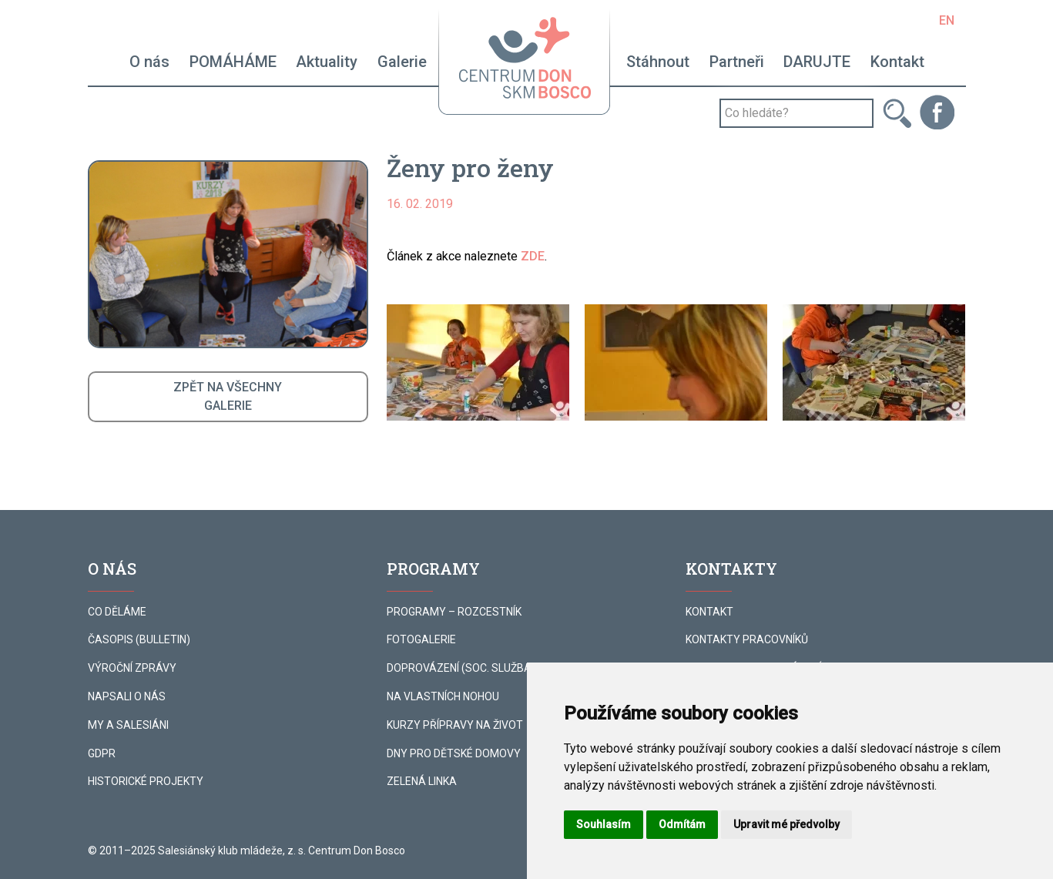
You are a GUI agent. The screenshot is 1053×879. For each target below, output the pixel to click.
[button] (478, 362)
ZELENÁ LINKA (422, 781)
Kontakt (897, 61)
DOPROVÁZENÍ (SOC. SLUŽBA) (461, 668)
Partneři (736, 61)
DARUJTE (816, 61)
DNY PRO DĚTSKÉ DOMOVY (454, 753)
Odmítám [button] (682, 824)
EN (946, 20)
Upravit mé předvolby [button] (786, 824)
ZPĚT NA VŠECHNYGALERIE (227, 396)
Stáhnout (657, 61)
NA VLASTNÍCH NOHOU (443, 696)
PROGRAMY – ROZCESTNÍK (454, 612)
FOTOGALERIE (421, 639)
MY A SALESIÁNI (128, 725)
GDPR (102, 753)
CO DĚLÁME (117, 612)
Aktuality (326, 61)
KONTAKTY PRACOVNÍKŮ (747, 639)
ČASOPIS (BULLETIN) (139, 639)
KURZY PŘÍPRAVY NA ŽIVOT (455, 725)
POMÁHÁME (233, 61)
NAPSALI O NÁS (127, 696)
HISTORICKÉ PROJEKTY (145, 781)
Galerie (402, 61)
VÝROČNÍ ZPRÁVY (132, 668)
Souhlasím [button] (603, 824)
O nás (149, 61)
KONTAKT (709, 612)
